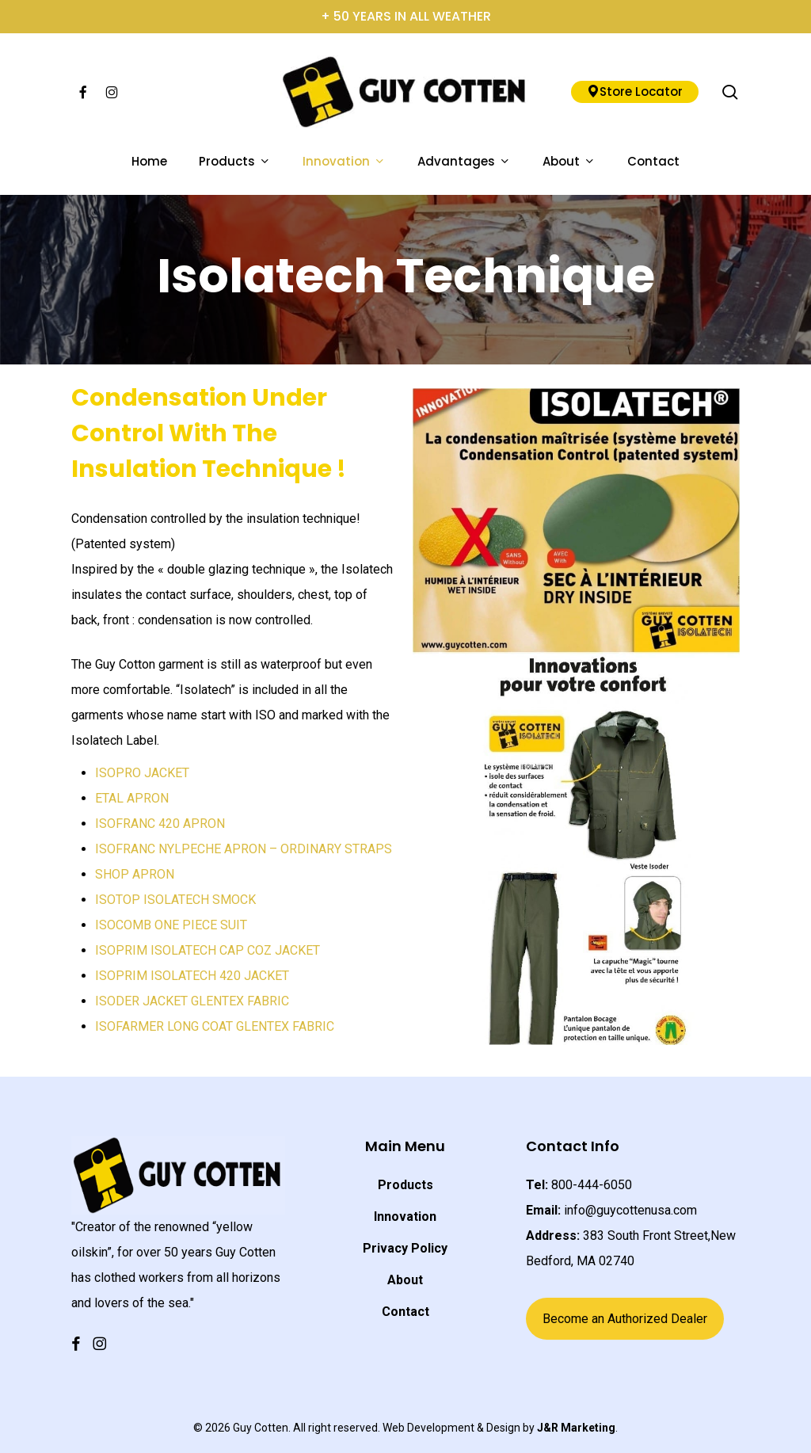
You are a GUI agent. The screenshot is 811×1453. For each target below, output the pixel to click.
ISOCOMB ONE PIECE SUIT (171, 924)
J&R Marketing (576, 1427)
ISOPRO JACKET (142, 772)
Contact (405, 1311)
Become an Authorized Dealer (625, 1318)
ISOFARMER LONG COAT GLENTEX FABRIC (214, 1026)
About (405, 1279)
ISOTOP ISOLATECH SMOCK (175, 899)
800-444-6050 (591, 1184)
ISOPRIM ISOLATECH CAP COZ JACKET (207, 950)
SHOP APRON (134, 874)
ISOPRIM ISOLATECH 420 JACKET (192, 975)
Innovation (405, 1216)
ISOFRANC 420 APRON (160, 823)
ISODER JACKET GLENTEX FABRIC (192, 1001)
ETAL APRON (132, 798)
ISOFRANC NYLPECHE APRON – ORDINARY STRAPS (243, 848)
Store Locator (635, 91)
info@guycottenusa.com (630, 1210)
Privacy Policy (405, 1248)
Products (405, 1184)
